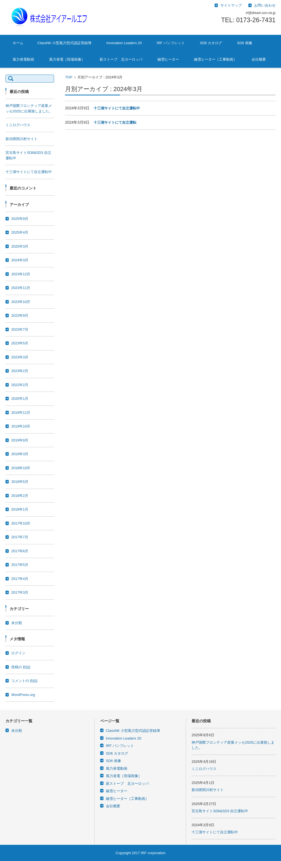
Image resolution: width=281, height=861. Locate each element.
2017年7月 (19, 537)
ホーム (18, 43)
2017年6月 (19, 551)
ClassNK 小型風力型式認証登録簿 (64, 43)
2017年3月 (19, 592)
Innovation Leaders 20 (124, 43)
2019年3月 (19, 454)
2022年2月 (19, 385)
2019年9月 (19, 440)
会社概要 (259, 59)
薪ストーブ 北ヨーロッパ (121, 59)
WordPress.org (23, 695)
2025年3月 (19, 246)
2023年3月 (19, 357)
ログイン (18, 653)
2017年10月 (20, 523)
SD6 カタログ (211, 43)
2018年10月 (20, 468)
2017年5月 (19, 565)
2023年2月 (19, 371)
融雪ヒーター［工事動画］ (215, 59)
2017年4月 (19, 579)
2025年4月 (19, 232)
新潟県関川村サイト (23, 139)
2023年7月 (19, 329)
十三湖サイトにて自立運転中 (117, 108)
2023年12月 (20, 274)
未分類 (16, 623)
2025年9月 (19, 219)
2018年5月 (19, 482)
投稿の (20, 667)
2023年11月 (20, 288)
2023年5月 (19, 343)
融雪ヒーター (168, 59)
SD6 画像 (244, 43)
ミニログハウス (17, 125)
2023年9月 (19, 315)
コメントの (24, 681)
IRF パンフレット (171, 43)
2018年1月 (19, 509)
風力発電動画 (23, 59)
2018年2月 (19, 496)
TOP (68, 77)
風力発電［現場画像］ (67, 59)
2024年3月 (19, 260)
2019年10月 (20, 426)
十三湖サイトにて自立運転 (115, 122)
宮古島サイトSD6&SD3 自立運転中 (220, 811)
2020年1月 (19, 398)
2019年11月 (20, 412)
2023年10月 (20, 302)
